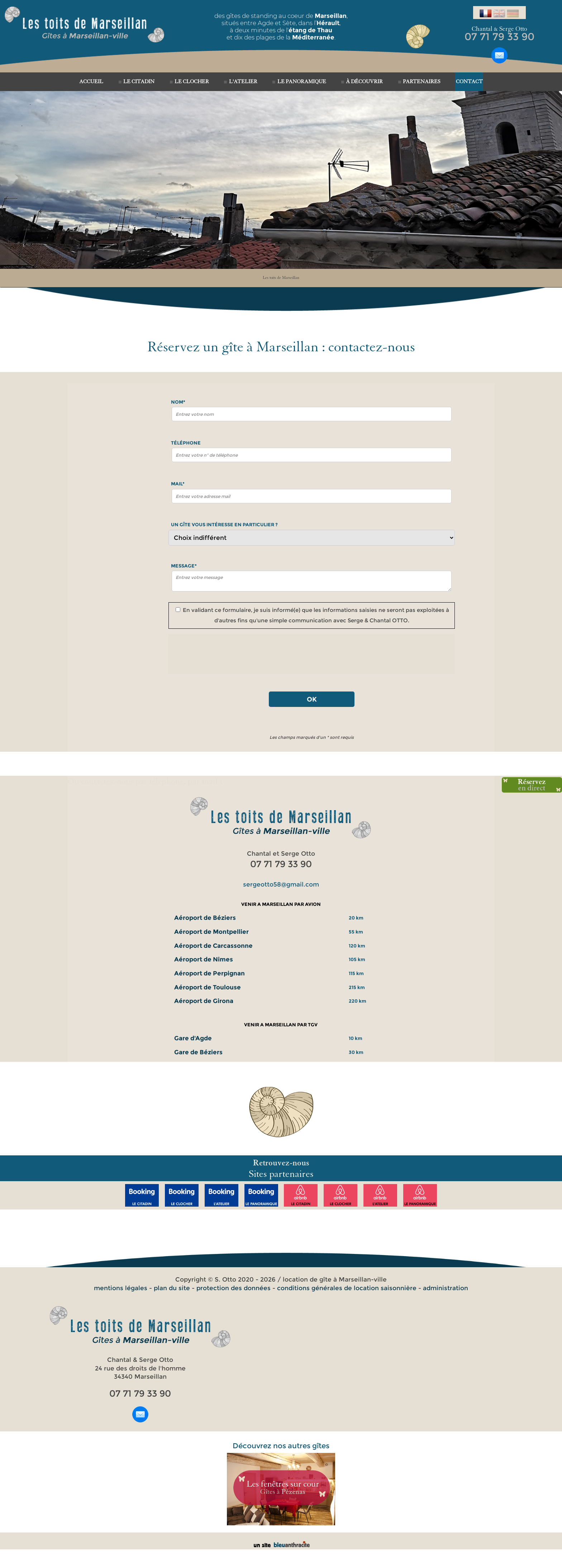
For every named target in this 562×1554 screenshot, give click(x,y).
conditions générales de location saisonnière (346, 1288)
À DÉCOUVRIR (364, 82)
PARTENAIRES (421, 82)
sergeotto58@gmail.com (281, 884)
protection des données (233, 1288)
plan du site (172, 1288)
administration (445, 1288)
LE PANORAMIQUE (301, 82)
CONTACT (469, 82)
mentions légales (120, 1288)
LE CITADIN (138, 82)
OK (312, 699)
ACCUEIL (91, 82)
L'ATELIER (243, 82)
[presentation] (311, 654)
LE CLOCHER (192, 82)
